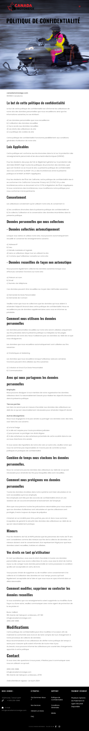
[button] (79, 6)
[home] (19, 6)
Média (53, 713)
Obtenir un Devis (37, 711)
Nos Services (36, 705)
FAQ (32, 716)
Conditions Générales (55, 706)
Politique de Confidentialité (57, 698)
